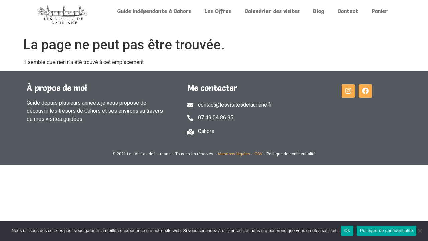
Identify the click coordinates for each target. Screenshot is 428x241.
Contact (347, 11)
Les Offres (217, 11)
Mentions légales (234, 154)
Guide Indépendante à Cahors (154, 11)
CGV (259, 154)
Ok (347, 230)
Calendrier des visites (272, 11)
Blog (318, 11)
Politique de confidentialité (386, 230)
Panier (379, 11)
